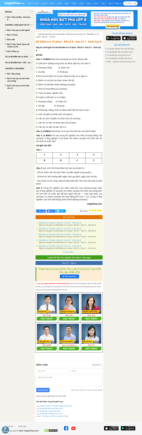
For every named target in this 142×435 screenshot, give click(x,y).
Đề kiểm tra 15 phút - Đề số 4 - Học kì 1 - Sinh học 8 (59, 234)
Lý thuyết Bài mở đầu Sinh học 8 (49, 413)
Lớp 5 (81, 3)
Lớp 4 (89, 3)
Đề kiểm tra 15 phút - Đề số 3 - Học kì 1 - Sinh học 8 (59, 240)
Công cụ (118, 3)
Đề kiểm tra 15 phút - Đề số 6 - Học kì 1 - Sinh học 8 (59, 223)
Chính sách (22, 426)
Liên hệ (10, 426)
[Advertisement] (122, 98)
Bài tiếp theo (82, 217)
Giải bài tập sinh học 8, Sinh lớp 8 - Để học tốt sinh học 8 (61, 34)
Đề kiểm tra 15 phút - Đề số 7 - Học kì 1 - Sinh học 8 (59, 228)
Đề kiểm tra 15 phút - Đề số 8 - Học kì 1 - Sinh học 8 (69, 41)
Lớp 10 (45, 3)
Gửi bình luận (43, 390)
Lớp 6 (74, 3)
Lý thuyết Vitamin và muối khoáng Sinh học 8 (54, 406)
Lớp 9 (52, 3)
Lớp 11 (37, 3)
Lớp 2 (103, 3)
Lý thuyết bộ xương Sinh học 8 (49, 411)
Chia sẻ (51, 211)
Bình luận (41, 211)
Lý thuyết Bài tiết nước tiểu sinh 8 (50, 408)
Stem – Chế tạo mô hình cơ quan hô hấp (52, 416)
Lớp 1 (110, 3)
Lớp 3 (96, 3)
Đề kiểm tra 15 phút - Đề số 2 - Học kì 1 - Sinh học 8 (59, 246)
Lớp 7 (67, 3)
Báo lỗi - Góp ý (69, 263)
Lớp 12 (30, 3)
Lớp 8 (59, 3)
